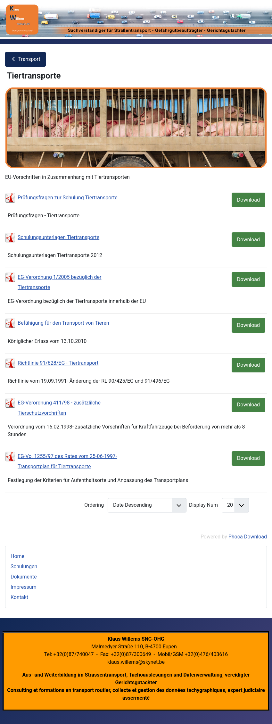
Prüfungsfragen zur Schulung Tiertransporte (68, 198)
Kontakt (19, 597)
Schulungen (24, 566)
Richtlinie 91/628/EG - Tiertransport (58, 363)
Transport (25, 59)
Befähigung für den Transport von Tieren (63, 323)
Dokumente (24, 577)
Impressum (24, 587)
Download (248, 200)
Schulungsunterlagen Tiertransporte (58, 237)
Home (17, 556)
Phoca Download (247, 537)
